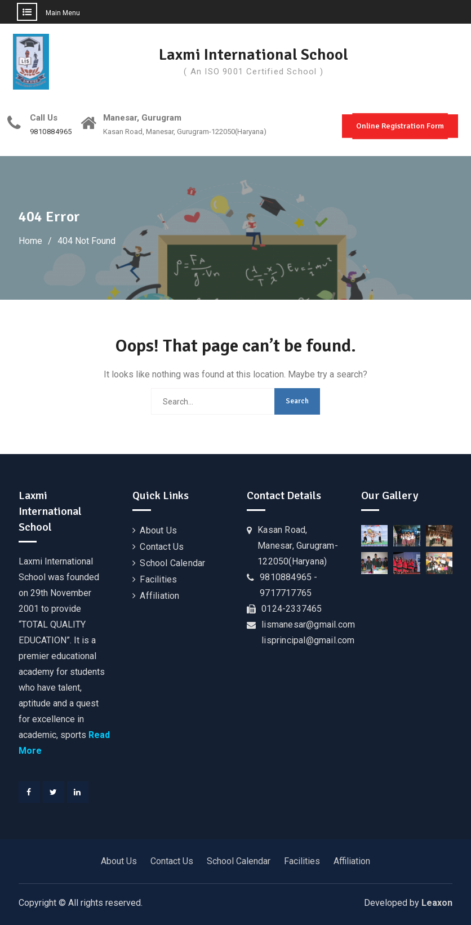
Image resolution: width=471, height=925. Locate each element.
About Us (158, 530)
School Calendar (172, 563)
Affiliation (159, 595)
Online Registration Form (400, 126)
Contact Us (162, 546)
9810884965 (51, 132)
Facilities (158, 579)
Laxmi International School (253, 54)
